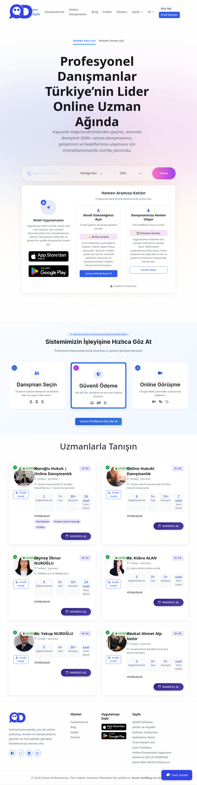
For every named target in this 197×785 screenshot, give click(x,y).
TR (149, 12)
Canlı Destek (177, 775)
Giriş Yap (166, 8)
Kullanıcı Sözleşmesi (145, 732)
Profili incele (21, 494)
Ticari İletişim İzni (143, 742)
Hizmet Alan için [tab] (84, 40)
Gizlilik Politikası (142, 722)
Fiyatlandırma (54, 12)
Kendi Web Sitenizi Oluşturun (151, 762)
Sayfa (136, 12)
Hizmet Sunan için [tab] (111, 40)
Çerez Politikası (142, 747)
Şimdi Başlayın (169, 14)
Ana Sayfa (36, 12)
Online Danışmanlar (78, 12)
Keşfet (107, 12)
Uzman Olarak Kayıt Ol (98, 273)
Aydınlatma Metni (143, 737)
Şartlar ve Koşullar (144, 727)
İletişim (122, 12)
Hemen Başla (148, 270)
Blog (95, 12)
